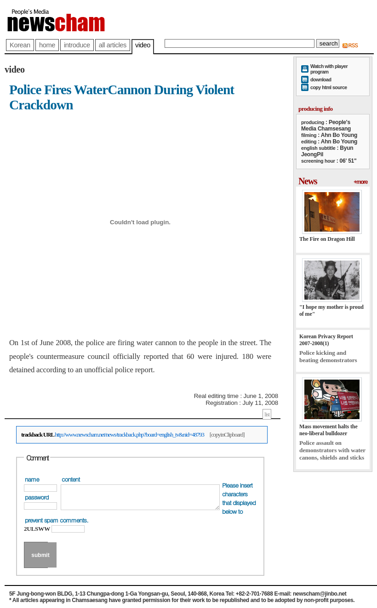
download (320, 79)
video (142, 45)
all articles (112, 45)
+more (360, 182)
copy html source (328, 87)
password (37, 497)
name (32, 479)
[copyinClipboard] (227, 434)
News (307, 181)
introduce (77, 45)
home (47, 45)
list (266, 414)
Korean (20, 45)
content (71, 479)
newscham (74, 19)
